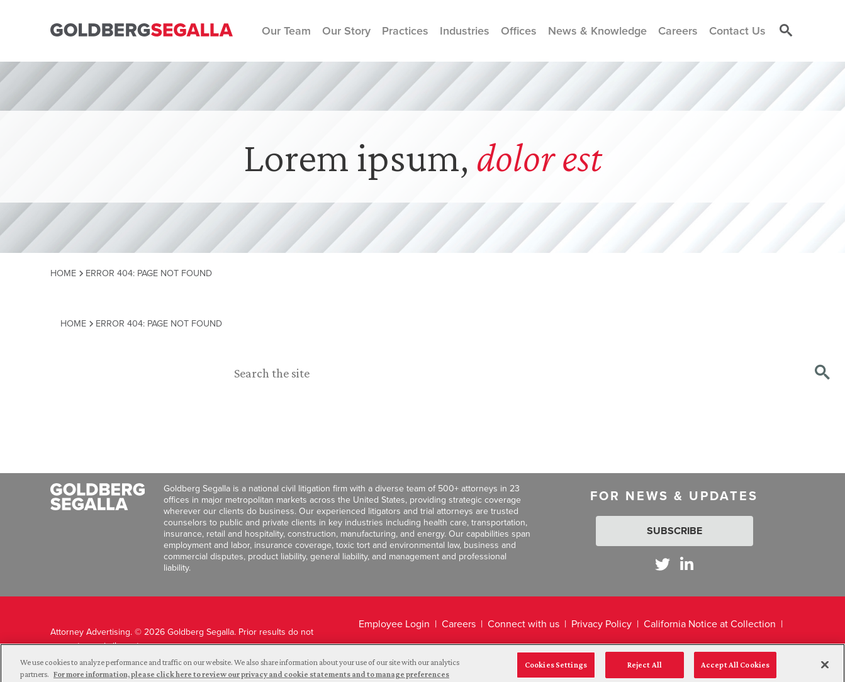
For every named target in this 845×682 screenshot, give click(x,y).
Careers (459, 624)
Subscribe (674, 530)
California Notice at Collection (710, 624)
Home (63, 273)
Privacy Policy (601, 624)
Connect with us (523, 624)
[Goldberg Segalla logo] (141, 30)
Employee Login (394, 624)
